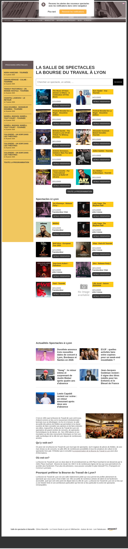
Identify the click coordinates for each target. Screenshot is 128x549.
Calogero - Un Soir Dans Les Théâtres (16, 135)
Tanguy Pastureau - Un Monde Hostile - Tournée (16, 90)
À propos (87, 20)
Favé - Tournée (59, 283)
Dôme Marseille (42, 529)
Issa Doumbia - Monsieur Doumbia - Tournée (16, 108)
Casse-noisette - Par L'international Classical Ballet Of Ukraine (61, 174)
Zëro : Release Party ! (102, 263)
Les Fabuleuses (100, 529)
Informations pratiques (66, 20)
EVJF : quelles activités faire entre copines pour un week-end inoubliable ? (110, 354)
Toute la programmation (16, 162)
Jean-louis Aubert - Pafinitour (60, 264)
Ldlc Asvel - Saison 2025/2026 (101, 284)
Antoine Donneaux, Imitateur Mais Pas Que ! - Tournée (62, 153)
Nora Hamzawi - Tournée (16, 73)
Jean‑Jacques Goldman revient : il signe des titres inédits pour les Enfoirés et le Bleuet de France (110, 377)
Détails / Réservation (61, 105)
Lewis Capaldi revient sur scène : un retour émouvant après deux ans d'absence (67, 400)
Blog (80, 20)
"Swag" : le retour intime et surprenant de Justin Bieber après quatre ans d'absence (66, 377)
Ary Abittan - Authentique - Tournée (102, 172)
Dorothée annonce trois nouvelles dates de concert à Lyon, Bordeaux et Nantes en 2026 (67, 354)
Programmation (19, 20)
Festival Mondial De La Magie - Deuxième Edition (62, 113)
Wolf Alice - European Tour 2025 (62, 244)
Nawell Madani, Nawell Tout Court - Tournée (15, 117)
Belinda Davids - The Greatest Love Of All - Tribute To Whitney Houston (62, 134)
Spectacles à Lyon (35, 20)
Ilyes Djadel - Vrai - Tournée (100, 92)
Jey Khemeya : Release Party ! (62, 204)
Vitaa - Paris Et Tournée (102, 243)
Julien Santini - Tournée (102, 151)
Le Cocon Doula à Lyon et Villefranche (65, 529)
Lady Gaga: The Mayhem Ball (99, 204)
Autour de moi (86, 529)
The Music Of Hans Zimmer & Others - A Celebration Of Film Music (61, 94)
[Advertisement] (64, 41)
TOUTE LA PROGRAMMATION (79, 192)
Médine (56, 223)
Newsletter (49, 20)
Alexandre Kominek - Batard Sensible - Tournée (101, 133)
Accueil (8, 20)
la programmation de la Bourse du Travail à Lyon (91, 451)
